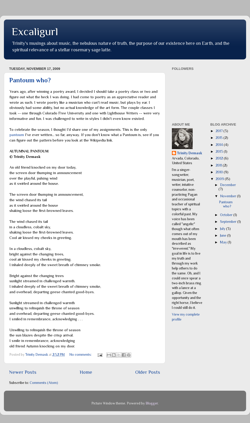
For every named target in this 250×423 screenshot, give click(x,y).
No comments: (80, 355)
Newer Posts (22, 372)
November (228, 196)
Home (86, 372)
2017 (219, 131)
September (228, 222)
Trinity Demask (189, 153)
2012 (220, 158)
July (223, 229)
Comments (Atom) (44, 383)
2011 (219, 165)
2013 (220, 152)
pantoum (16, 135)
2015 (219, 138)
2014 (220, 145)
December (228, 185)
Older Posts (147, 372)
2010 (220, 172)
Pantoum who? (30, 80)
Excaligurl (35, 31)
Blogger (152, 403)
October (226, 215)
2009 (220, 179)
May (224, 242)
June (223, 235)
